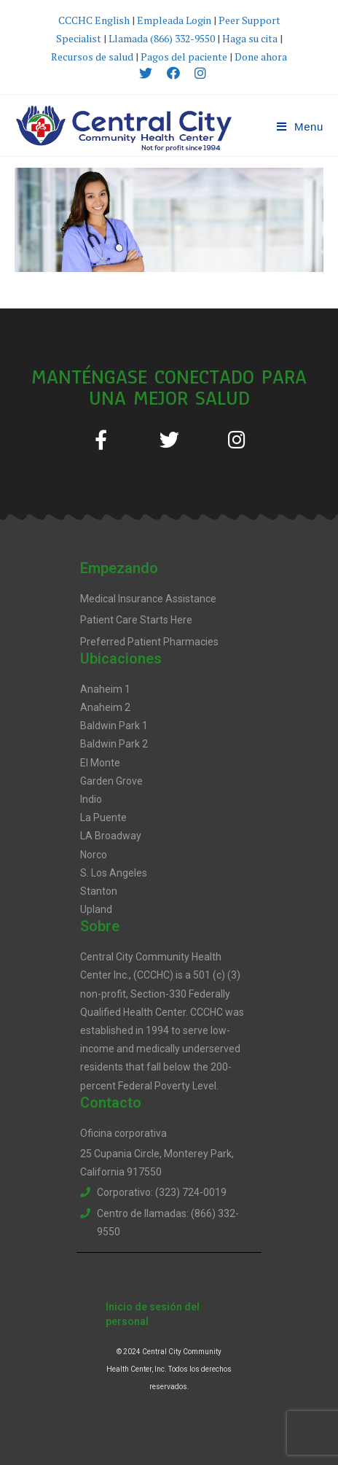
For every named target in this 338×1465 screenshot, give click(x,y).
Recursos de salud (92, 56)
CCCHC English (95, 20)
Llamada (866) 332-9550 (162, 38)
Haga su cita (250, 38)
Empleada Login (174, 20)
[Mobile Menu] (300, 126)
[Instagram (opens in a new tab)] (196, 72)
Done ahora (261, 56)
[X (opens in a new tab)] (146, 72)
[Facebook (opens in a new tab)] (173, 72)
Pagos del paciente (184, 56)
